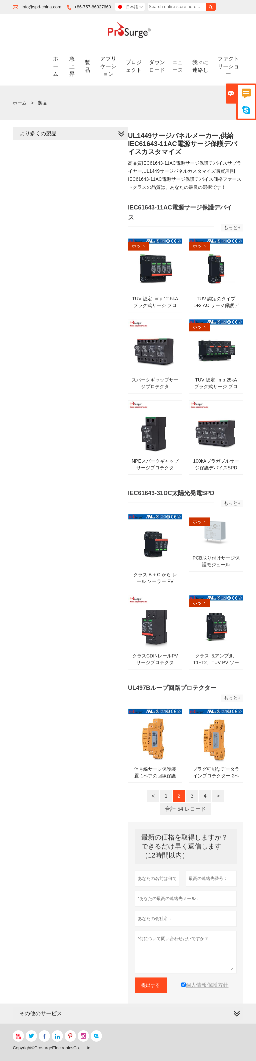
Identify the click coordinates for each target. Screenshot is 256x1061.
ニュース (177, 66)
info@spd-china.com (41, 6)
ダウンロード (157, 66)
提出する (150, 985)
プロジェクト (134, 66)
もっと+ (232, 227)
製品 (87, 66)
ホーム (55, 66)
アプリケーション (108, 66)
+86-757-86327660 (92, 6)
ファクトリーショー (228, 66)
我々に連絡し (200, 66)
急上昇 (72, 66)
